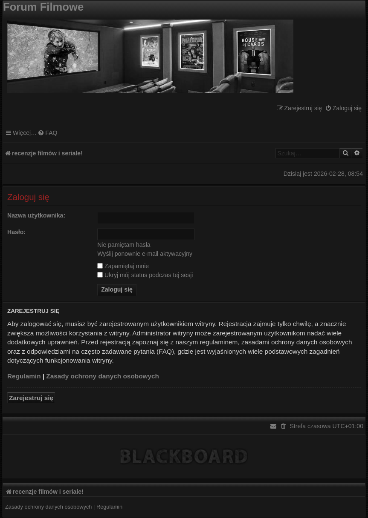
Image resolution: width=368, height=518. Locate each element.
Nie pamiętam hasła (123, 244)
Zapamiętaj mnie (123, 266)
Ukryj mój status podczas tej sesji (145, 275)
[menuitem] (343, 108)
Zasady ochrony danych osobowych (102, 376)
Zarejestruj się (31, 397)
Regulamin (24, 376)
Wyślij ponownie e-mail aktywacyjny (144, 253)
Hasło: (16, 232)
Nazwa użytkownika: (36, 215)
